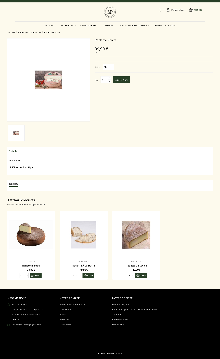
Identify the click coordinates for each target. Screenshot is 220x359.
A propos (116, 315)
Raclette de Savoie (136, 265)
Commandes (66, 310)
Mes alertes (65, 325)
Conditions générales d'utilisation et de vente (134, 310)
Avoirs (63, 315)
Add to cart (122, 80)
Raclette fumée (31, 265)
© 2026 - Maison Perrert (110, 353)
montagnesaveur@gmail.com (27, 325)
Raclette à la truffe (83, 265)
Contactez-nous (120, 320)
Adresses (64, 320)
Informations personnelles (73, 304)
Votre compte (70, 298)
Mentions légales (120, 304)
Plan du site (118, 325)
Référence (15, 160)
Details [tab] (13, 151)
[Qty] (104, 79)
